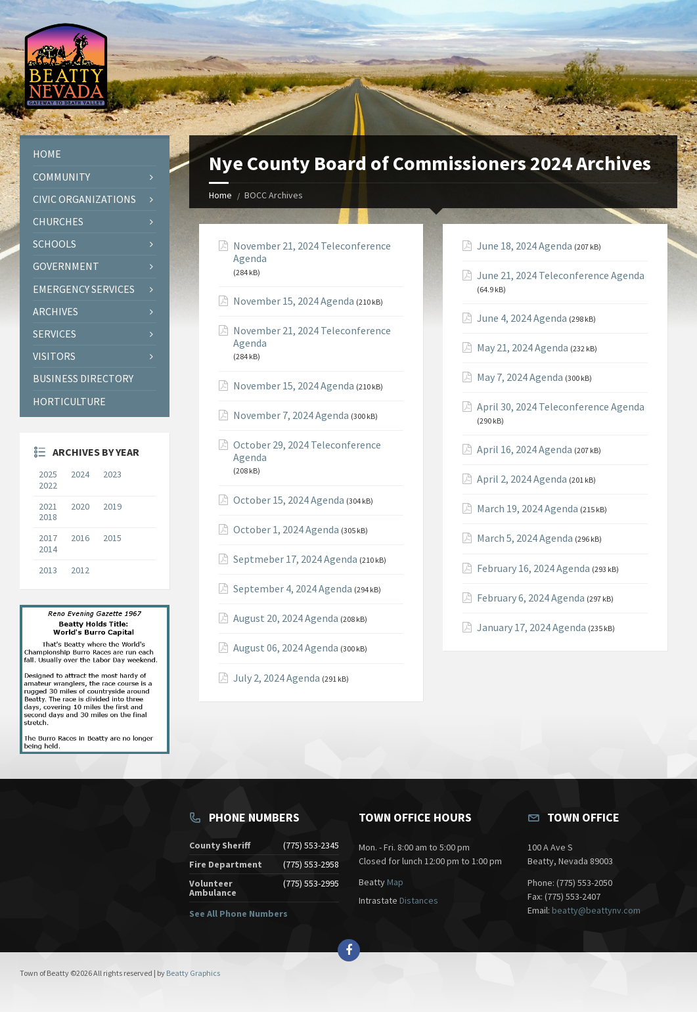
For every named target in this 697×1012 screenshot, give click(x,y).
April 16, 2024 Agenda (524, 449)
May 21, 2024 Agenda (522, 347)
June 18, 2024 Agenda (524, 246)
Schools (54, 243)
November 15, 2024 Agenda (293, 301)
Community (61, 176)
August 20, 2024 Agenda (285, 618)
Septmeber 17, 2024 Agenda (295, 559)
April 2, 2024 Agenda (522, 479)
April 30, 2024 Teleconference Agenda (560, 407)
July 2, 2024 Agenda (276, 678)
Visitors (54, 356)
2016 (80, 538)
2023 (112, 474)
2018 (48, 517)
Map (395, 882)
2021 (51, 506)
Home (220, 195)
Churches (58, 221)
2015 (112, 538)
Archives (55, 311)
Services (54, 333)
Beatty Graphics (193, 973)
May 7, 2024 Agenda (520, 377)
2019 (115, 506)
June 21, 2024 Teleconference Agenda (560, 275)
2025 (48, 474)
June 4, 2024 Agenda (522, 318)
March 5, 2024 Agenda (525, 538)
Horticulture (69, 401)
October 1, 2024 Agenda (286, 529)
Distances (418, 900)
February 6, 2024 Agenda (531, 598)
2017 (48, 538)
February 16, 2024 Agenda (533, 568)
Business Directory (83, 378)
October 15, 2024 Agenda (288, 500)
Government (66, 266)
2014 (48, 549)
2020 (83, 506)
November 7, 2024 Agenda (291, 415)
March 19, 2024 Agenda (527, 508)
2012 (80, 570)
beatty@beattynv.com (596, 910)
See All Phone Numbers (238, 913)
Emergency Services (84, 289)
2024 (80, 474)
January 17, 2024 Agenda (531, 627)
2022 (51, 485)
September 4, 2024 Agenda (292, 589)
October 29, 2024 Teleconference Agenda (307, 451)
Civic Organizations (84, 199)
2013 (48, 570)
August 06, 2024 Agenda (285, 648)
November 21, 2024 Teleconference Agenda (312, 252)
